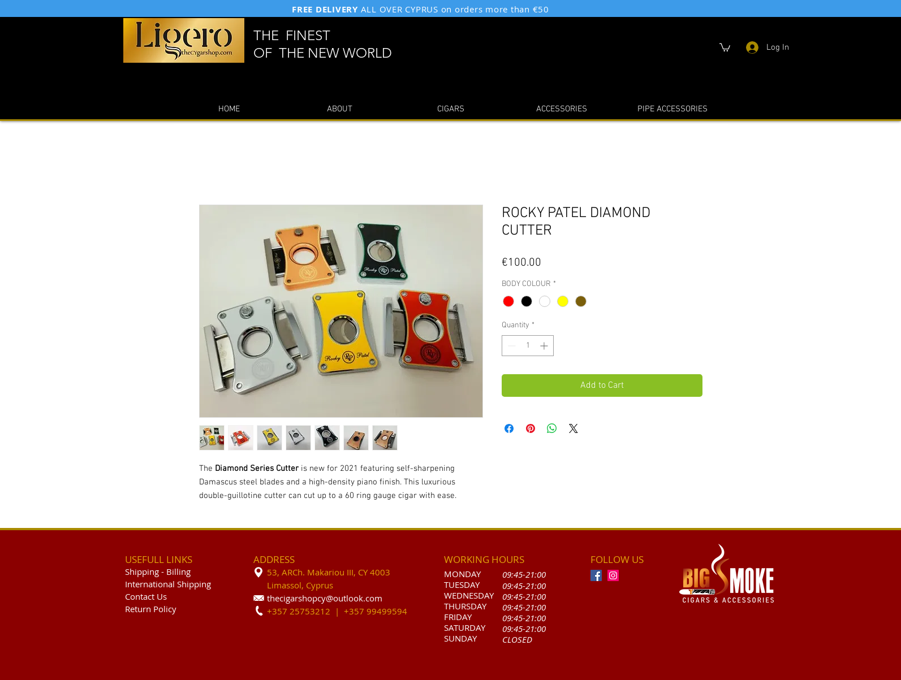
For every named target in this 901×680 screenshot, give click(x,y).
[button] (724, 46)
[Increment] (545, 346)
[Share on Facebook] (509, 428)
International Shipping (168, 584)
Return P (141, 608)
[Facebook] (596, 575)
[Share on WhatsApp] (552, 428)
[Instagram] (613, 575)
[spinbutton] (528, 346)
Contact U (144, 596)
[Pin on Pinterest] (530, 428)
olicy (167, 608)
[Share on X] (573, 428)
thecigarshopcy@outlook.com (324, 598)
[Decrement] (510, 346)
